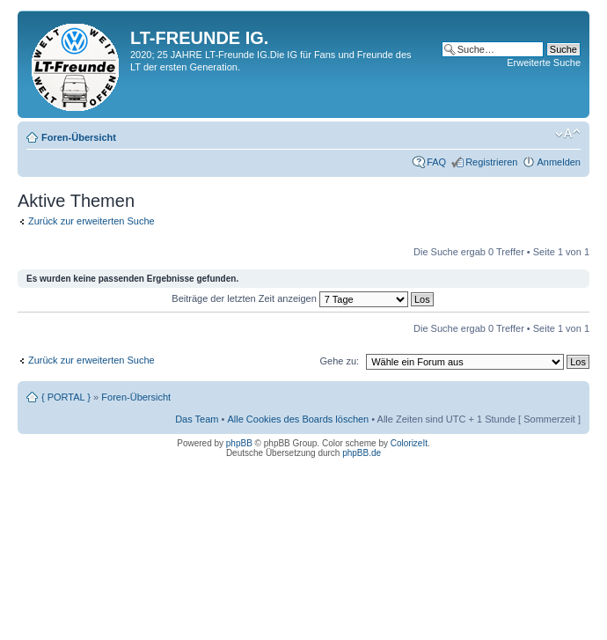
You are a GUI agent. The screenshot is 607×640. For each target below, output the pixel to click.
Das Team (196, 419)
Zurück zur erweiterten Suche (91, 221)
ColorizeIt (409, 443)
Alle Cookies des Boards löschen (298, 419)
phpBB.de (361, 453)
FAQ (436, 162)
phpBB (239, 443)
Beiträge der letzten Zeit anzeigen (302, 298)
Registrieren (491, 162)
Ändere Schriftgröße (568, 134)
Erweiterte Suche (544, 62)
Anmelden (559, 162)
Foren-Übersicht (78, 137)
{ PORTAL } (66, 397)
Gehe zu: (339, 361)
